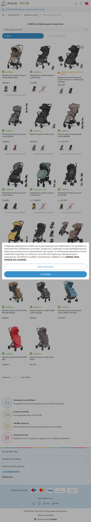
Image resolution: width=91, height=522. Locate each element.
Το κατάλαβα (45, 274)
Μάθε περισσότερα (45, 267)
